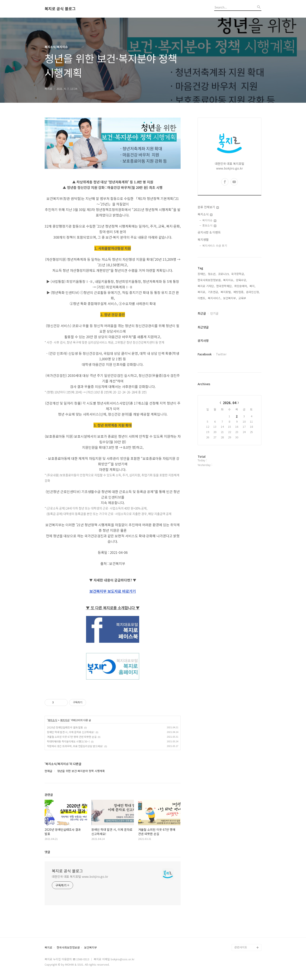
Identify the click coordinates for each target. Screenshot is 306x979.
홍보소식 (209, 225)
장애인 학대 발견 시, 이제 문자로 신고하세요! (70, 732)
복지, (252, 286)
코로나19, (224, 274)
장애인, (202, 274)
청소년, (212, 274)
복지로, (202, 292)
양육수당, (241, 280)
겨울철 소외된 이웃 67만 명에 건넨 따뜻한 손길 (71, 736)
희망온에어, (241, 286)
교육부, (242, 298)
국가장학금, (238, 274)
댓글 (47, 852)
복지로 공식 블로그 (60, 8)
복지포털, (226, 292)
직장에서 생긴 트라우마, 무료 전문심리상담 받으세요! (75, 746)
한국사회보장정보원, (209, 280)
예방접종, (238, 292)
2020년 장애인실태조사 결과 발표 (65, 727)
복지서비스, (214, 298)
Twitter (221, 354)
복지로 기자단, (206, 286)
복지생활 (203, 239)
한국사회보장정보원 (68, 947)
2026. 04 (229, 402)
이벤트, (202, 298)
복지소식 (52, 720)
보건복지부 (90, 947)
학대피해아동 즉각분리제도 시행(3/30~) (68, 741)
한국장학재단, (224, 286)
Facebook (205, 354)
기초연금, (213, 292)
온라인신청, (253, 292)
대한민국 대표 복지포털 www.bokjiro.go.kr (80, 876)
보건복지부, (230, 298)
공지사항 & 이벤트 (209, 232)
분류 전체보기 (208, 207)
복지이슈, (228, 280)
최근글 (202, 313)
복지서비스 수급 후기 (214, 246)
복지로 (48, 947)
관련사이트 (240, 947)
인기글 (214, 313)
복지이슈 (64, 720)
